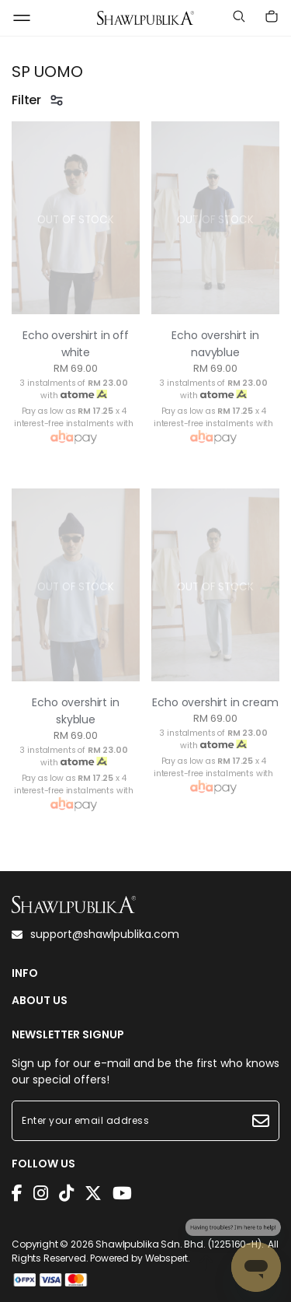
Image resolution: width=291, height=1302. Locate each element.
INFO (25, 973)
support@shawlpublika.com (95, 934)
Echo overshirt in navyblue (214, 343)
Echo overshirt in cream (215, 702)
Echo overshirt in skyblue (75, 711)
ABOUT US (40, 1000)
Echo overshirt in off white (76, 343)
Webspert (167, 1258)
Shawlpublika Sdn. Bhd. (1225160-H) (178, 1244)
